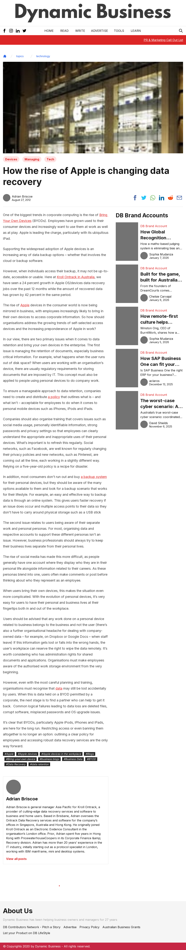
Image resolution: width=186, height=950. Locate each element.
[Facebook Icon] (4, 31)
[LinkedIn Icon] (18, 31)
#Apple (8, 753)
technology (43, 56)
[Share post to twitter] (144, 197)
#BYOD (91, 759)
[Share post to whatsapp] (152, 197)
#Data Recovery (16, 764)
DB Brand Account (153, 226)
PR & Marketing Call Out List (163, 40)
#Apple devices (27, 753)
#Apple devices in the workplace (61, 753)
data (58, 688)
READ (64, 31)
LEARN (136, 31)
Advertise (99, 31)
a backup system (94, 477)
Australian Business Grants (121, 927)
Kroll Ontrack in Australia (75, 277)
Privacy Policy (89, 927)
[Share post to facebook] (135, 197)
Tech (50, 159)
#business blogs (49, 759)
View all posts (16, 859)
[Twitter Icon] (24, 31)
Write (80, 31)
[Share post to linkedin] (161, 197)
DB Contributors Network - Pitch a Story (31, 927)
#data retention (39, 764)
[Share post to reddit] (170, 197)
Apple (24, 305)
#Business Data (73, 759)
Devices (11, 159)
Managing (32, 159)
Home (49, 31)
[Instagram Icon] (11, 31)
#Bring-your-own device (20, 759)
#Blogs (89, 753)
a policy (54, 397)
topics (20, 56)
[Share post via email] (179, 197)
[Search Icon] (181, 30)
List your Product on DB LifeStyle (26, 933)
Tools (119, 31)
